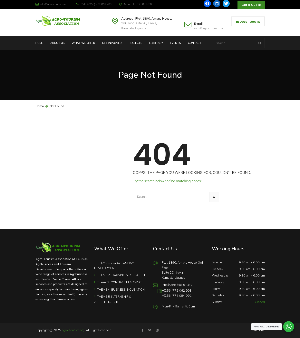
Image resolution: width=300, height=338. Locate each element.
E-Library (156, 43)
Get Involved (112, 43)
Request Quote (248, 22)
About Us (57, 43)
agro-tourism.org (73, 330)
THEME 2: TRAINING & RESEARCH (121, 275)
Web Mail (258, 330)
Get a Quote (251, 5)
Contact (194, 43)
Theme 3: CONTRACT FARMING (119, 282)
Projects (135, 43)
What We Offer (83, 43)
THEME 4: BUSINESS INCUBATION (121, 289)
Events (175, 43)
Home (39, 43)
